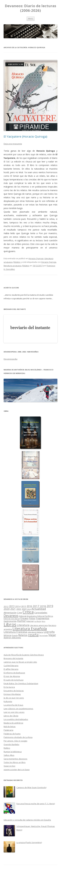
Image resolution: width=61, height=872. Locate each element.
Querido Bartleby (11, 744)
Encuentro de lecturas (14, 690)
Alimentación (10, 612)
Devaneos (11, 615)
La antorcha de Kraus (13, 705)
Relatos (16, 262)
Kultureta (8, 701)
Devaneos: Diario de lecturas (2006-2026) (30, 8)
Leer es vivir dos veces (14, 712)
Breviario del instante (13, 658)
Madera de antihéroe (13, 723)
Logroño (49, 632)
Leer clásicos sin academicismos (18, 708)
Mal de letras (10, 726)
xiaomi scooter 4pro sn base (17, 769)
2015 (23, 606)
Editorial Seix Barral (12, 618)
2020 (7, 609)
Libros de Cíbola (11, 715)
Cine (19, 612)
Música (7, 635)
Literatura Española (30, 628)
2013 (11, 606)
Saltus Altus (9, 755)
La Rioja (37, 621)
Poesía (15, 635)
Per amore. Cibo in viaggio (15, 740)
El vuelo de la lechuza (13, 680)
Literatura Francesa (15, 632)
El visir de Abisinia (12, 676)
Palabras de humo (12, 733)
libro (43, 621)
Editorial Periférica (45, 616)
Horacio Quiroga (36, 258)
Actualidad (38, 609)
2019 (50, 606)
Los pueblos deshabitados (16, 719)
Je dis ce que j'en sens (14, 697)
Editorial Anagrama (28, 616)
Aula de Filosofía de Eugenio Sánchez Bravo (24, 654)
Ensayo (24, 618)
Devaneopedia (10, 359)
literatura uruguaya (12, 265)
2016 (29, 606)
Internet (30, 621)
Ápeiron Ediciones (12, 637)
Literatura (23, 625)
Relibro (7, 748)
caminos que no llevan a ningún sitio (20, 662)
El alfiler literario (11, 669)
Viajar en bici (9, 766)
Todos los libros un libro (15, 762)
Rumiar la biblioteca (13, 751)
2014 (18, 606)
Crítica (28, 612)
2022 (18, 608)
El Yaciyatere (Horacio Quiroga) (25, 136)
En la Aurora (9, 687)
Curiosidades (40, 612)
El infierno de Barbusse (14, 672)
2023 (24, 608)
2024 (29, 609)
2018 (43, 606)
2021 (13, 609)
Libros (10, 624)
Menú (30, 18)
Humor (21, 621)
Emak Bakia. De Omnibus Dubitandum (21, 683)
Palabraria (8, 730)
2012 (6, 606)
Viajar (52, 635)
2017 (36, 606)
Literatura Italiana (35, 632)
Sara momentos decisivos (15, 758)
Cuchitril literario (11, 665)
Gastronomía (10, 621)
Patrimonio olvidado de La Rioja (18, 737)
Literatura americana (39, 625)
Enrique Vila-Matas (12, 694)
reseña (33, 635)
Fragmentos (42, 618)
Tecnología (43, 635)
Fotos (32, 618)
